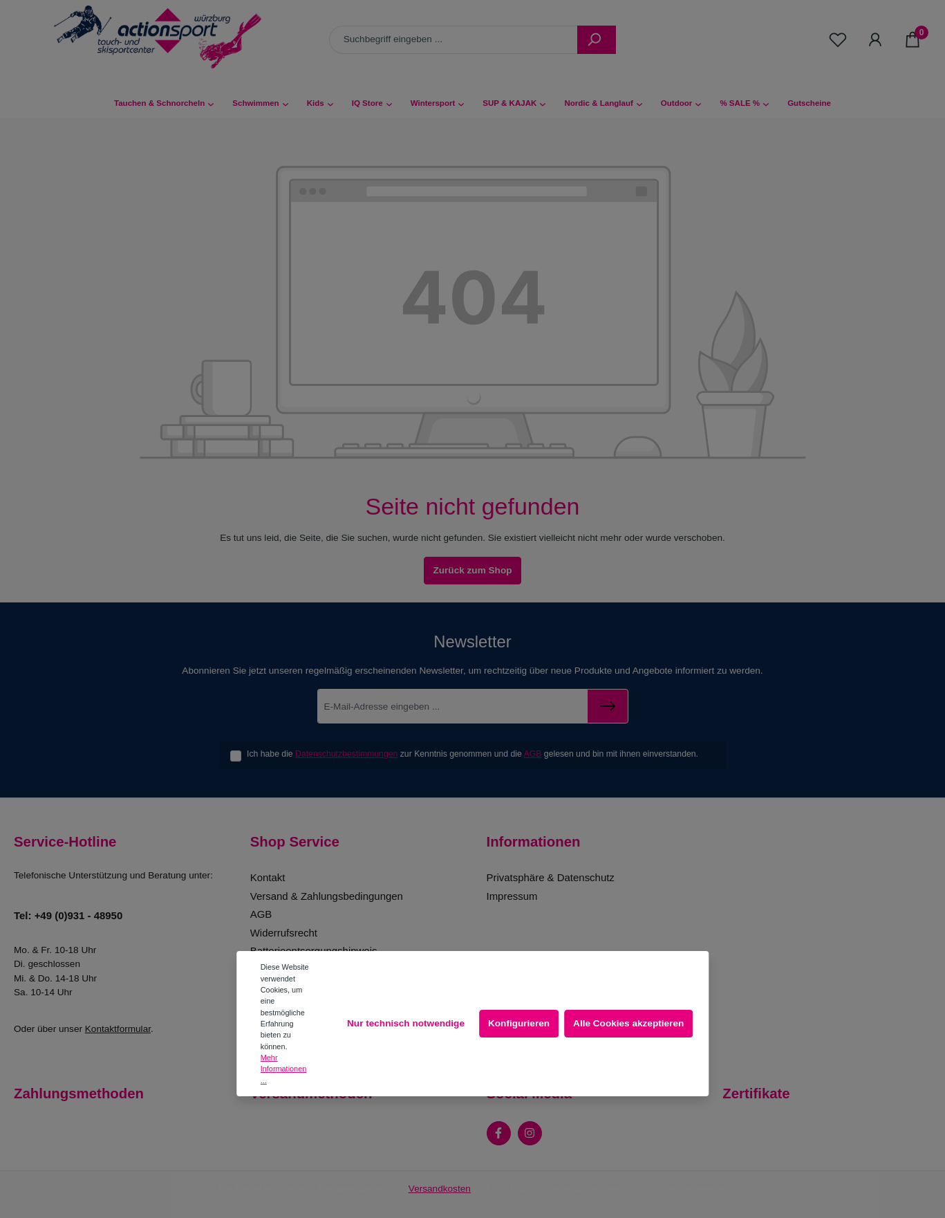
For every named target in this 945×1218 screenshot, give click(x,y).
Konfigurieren (519, 1023)
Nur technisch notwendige (406, 1023)
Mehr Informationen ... (284, 1069)
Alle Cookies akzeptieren (628, 1023)
